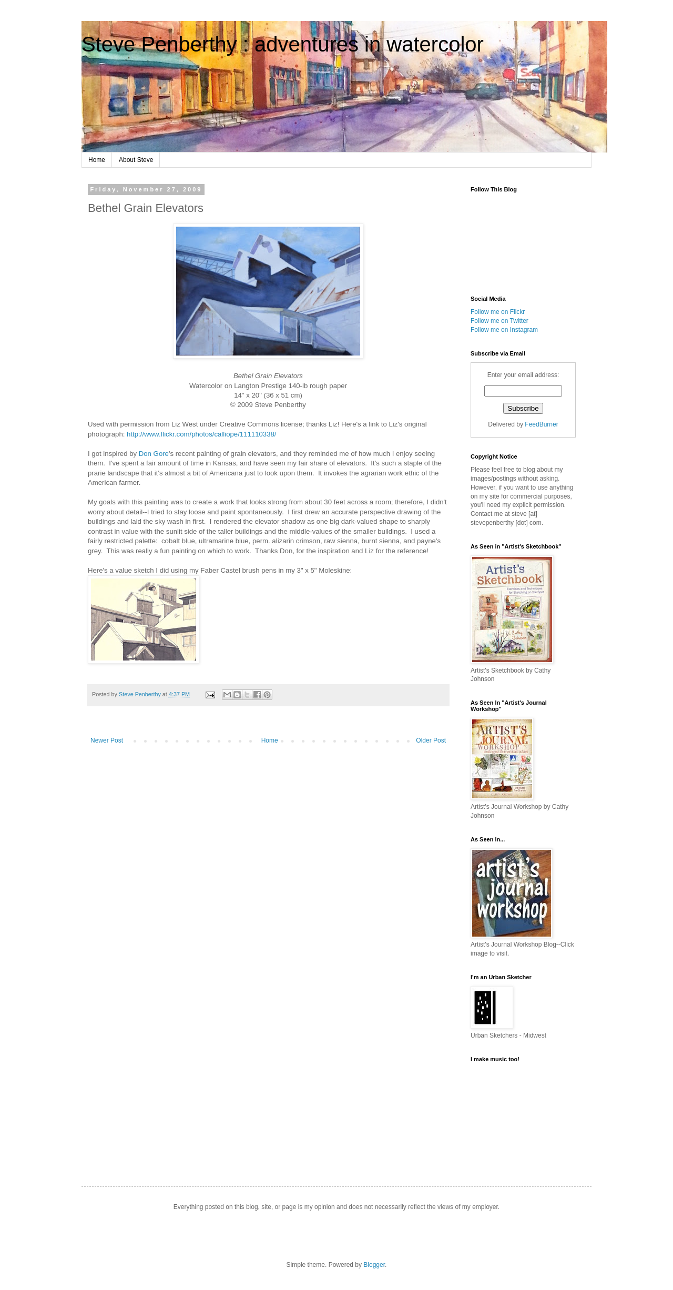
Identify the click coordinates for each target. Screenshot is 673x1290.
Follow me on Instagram (504, 329)
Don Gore (154, 454)
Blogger (374, 1264)
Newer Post (106, 740)
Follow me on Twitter (499, 320)
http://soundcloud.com (523, 1113)
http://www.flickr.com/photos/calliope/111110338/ (201, 434)
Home (96, 160)
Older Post (431, 740)
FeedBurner (541, 424)
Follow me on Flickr (498, 312)
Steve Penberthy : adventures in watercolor (282, 44)
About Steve (136, 160)
